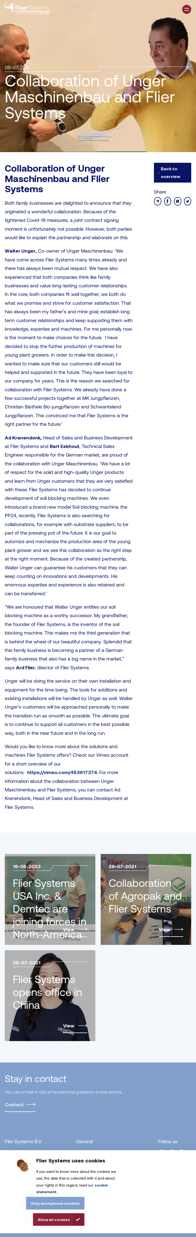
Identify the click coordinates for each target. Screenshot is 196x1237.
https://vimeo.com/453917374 (62, 772)
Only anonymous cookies (55, 1203)
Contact (14, 1104)
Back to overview (170, 172)
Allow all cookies (54, 1219)
